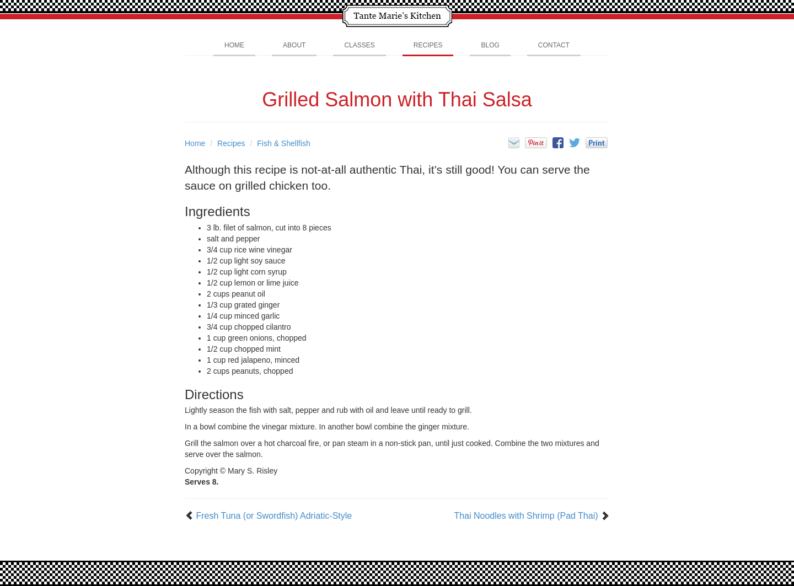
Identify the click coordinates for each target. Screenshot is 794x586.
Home (234, 45)
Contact (554, 45)
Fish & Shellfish (283, 143)
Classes (359, 45)
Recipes (428, 45)
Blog (490, 45)
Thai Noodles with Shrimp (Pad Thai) (526, 515)
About (294, 45)
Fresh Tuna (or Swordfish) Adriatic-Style (274, 515)
